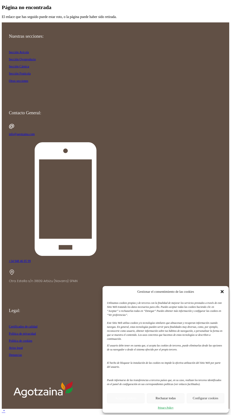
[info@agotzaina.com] (115, 127)
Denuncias (15, 355)
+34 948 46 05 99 (20, 261)
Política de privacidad (22, 333)
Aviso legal (16, 348)
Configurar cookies (205, 398)
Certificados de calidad (23, 326)
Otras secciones (18, 81)
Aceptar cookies (125, 398)
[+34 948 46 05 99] (115, 199)
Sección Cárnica (19, 66)
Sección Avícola (19, 52)
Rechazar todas (165, 398)
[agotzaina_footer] (42, 399)
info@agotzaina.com (22, 134)
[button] (222, 291)
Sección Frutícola (20, 73)
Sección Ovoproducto (22, 59)
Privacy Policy (165, 407)
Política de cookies (20, 340)
